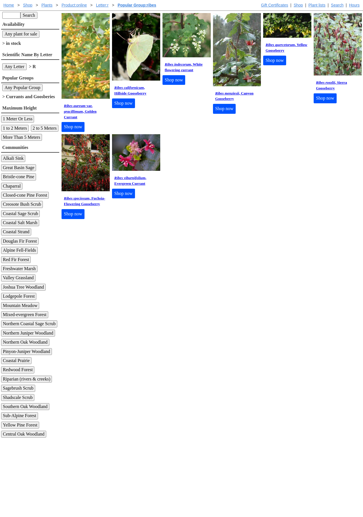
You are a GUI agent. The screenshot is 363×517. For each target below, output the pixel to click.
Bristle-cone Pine (18, 176)
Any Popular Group (22, 87)
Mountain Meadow (20, 305)
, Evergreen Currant (130, 181)
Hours (354, 5)
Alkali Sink (13, 158)
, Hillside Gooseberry (130, 90)
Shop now (73, 126)
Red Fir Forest (16, 259)
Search (337, 5)
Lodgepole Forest (19, 296)
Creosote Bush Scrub (22, 204)
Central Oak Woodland (24, 434)
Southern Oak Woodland (25, 406)
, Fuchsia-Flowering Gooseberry (84, 201)
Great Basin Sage (18, 167)
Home (8, 5)
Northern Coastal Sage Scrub (29, 323)
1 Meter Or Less (17, 118)
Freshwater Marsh (19, 268)
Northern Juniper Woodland (28, 333)
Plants (46, 5)
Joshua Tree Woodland (23, 287)
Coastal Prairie (16, 360)
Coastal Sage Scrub (20, 213)
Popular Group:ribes (137, 5)
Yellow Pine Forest (20, 425)
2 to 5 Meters (45, 128)
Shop (298, 5)
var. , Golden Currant (80, 111)
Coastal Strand (16, 231)
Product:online (74, 5)
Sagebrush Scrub (18, 388)
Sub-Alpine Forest (19, 415)
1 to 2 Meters (15, 128)
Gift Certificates (274, 5)
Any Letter (14, 66)
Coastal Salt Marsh (20, 222)
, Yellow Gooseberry (286, 47)
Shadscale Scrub (18, 397)
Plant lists (317, 5)
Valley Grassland (18, 277)
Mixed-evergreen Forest (25, 314)
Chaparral (12, 186)
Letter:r (102, 5)
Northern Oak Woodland (25, 342)
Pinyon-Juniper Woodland (26, 351)
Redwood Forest (18, 369)
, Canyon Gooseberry (234, 96)
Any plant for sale (21, 33)
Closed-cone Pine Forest (25, 195)
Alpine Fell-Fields (19, 250)
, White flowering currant (184, 67)
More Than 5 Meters (21, 137)
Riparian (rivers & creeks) (26, 379)
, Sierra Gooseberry (331, 85)
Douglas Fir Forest (20, 241)
